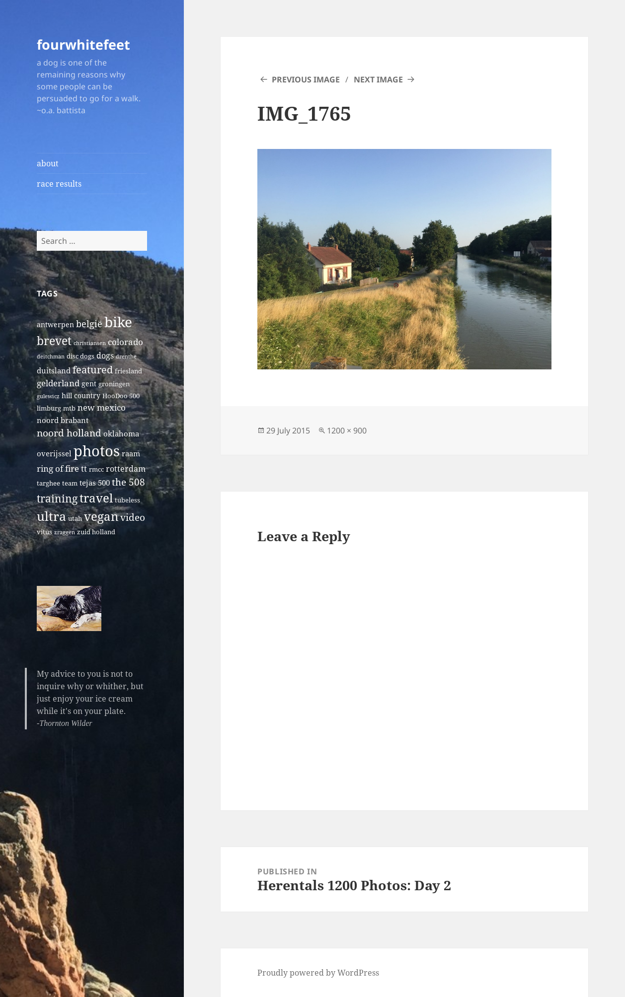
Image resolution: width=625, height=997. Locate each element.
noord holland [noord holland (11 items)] (69, 432)
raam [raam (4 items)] (131, 453)
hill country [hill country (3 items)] (81, 395)
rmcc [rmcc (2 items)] (96, 469)
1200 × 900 (347, 430)
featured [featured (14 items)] (93, 369)
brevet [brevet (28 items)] (54, 341)
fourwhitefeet (83, 44)
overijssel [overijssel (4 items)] (54, 453)
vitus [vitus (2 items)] (44, 532)
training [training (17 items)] (57, 498)
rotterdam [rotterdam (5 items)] (126, 468)
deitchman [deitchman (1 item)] (51, 356)
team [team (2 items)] (70, 483)
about (48, 163)
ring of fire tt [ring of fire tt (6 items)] (62, 468)
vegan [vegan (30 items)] (101, 516)
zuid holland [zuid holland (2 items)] (96, 532)
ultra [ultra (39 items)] (51, 515)
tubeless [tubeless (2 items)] (127, 500)
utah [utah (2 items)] (75, 518)
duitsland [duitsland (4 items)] (54, 370)
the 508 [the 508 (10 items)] (128, 482)
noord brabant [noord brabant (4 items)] (62, 420)
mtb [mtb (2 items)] (69, 408)
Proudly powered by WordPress (318, 972)
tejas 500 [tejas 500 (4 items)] (94, 483)
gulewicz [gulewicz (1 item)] (48, 396)
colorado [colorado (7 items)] (125, 342)
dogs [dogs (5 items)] (105, 355)
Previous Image (306, 79)
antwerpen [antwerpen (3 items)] (55, 324)
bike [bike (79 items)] (118, 321)
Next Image (378, 79)
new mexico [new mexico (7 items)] (102, 407)
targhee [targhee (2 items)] (48, 483)
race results (59, 183)
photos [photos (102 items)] (97, 451)
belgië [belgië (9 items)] (89, 323)
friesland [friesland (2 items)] (128, 371)
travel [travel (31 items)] (96, 498)
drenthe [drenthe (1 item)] (126, 356)
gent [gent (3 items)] (88, 383)
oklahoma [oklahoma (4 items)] (121, 433)
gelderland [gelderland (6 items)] (58, 383)
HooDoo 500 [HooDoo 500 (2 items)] (121, 396)
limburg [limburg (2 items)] (49, 408)
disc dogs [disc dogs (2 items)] (80, 356)
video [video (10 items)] (132, 517)
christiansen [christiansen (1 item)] (90, 343)
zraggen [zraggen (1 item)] (64, 532)
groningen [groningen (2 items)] (114, 384)
